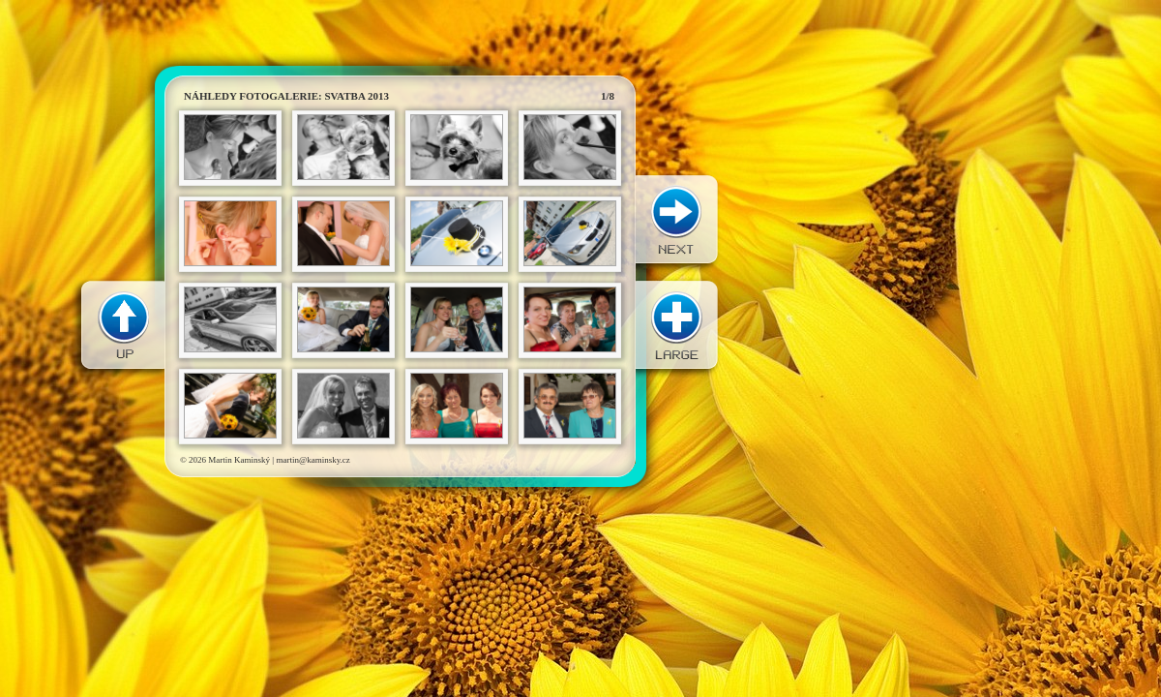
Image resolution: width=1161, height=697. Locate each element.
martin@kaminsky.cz (312, 460)
